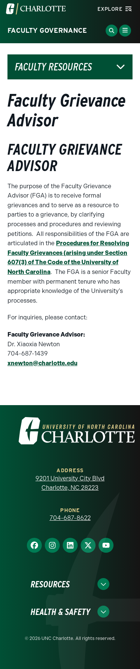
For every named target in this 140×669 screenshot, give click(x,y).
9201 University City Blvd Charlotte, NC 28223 (70, 483)
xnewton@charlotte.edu (42, 363)
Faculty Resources (53, 67)
